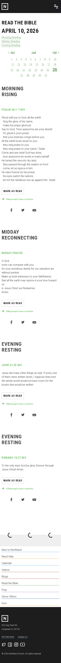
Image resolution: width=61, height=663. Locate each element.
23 (35, 70)
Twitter (23, 210)
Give (4, 603)
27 (21, 75)
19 (11, 70)
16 (42, 64)
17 (48, 64)
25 (48, 70)
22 (29, 70)
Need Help (8, 556)
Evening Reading (11, 45)
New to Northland (12, 549)
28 (28, 75)
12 (18, 64)
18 (55, 64)
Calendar (7, 563)
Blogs (5, 576)
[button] (56, 6)
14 (30, 64)
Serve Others (9, 596)
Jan (33, 52)
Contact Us (22, 637)
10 (55, 59)
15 (36, 64)
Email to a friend (34, 210)
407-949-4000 (8, 637)
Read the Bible (10, 583)
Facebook (11, 210)
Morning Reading (11, 37)
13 (24, 64)
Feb (55, 52)
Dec (13, 52)
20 (17, 70)
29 (34, 75)
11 (12, 64)
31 (46, 75)
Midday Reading (11, 41)
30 (40, 75)
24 (42, 70)
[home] (30, 6)
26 (55, 69)
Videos (6, 569)
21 (23, 70)
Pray (4, 589)
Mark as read (12, 191)
